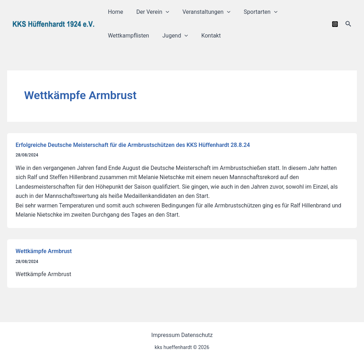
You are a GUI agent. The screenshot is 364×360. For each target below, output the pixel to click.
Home (114, 11)
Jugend (173, 35)
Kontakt (206, 35)
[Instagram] (335, 24)
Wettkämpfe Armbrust (44, 251)
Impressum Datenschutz (182, 335)
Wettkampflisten (127, 35)
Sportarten (254, 12)
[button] (348, 23)
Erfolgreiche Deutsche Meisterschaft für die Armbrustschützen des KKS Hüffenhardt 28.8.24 (133, 145)
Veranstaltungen (202, 12)
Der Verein (149, 12)
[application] (162, 12)
